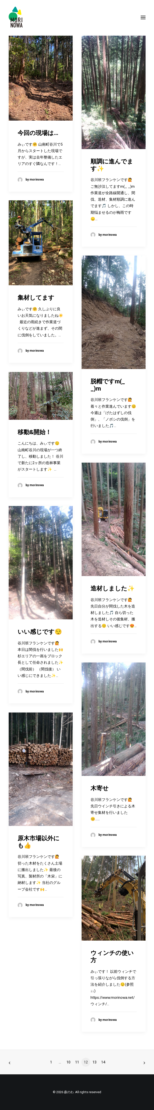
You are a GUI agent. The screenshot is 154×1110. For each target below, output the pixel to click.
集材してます (36, 297)
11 (77, 1062)
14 (103, 1062)
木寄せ (100, 788)
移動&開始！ (34, 432)
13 (94, 1062)
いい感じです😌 (40, 631)
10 (68, 1062)
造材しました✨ (113, 588)
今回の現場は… (38, 133)
